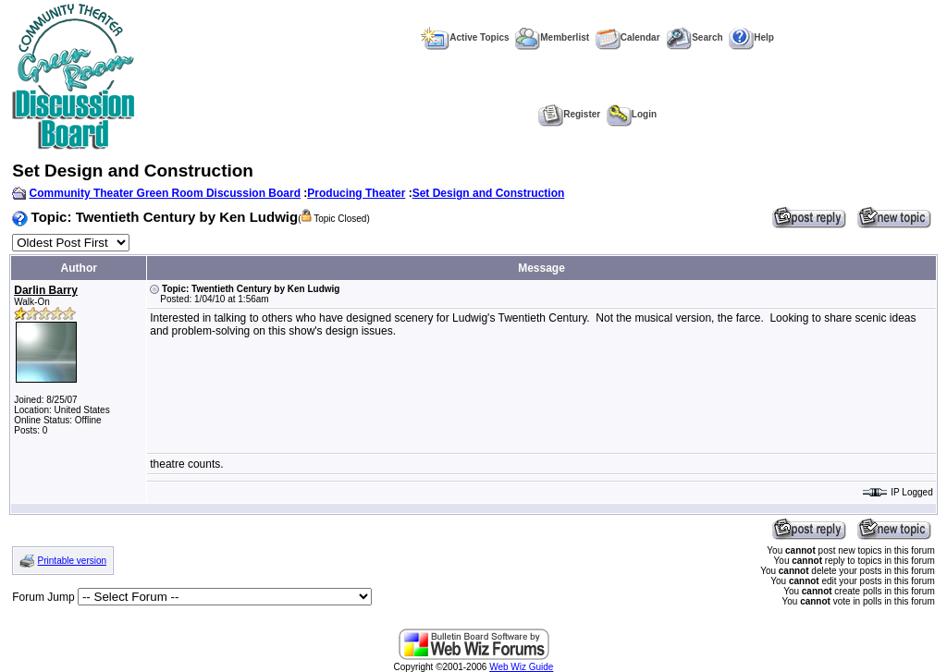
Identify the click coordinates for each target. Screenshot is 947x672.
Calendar (628, 37)
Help (751, 37)
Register (569, 114)
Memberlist (552, 37)
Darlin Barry (46, 290)
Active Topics (465, 37)
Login (632, 114)
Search (694, 37)
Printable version (72, 561)
